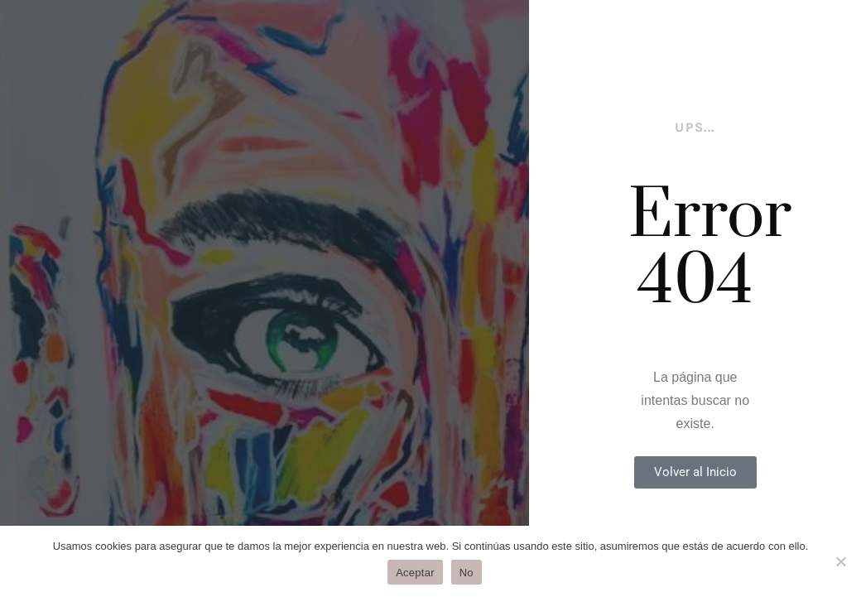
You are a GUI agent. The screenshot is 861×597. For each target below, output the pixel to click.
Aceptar (415, 572)
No (466, 572)
